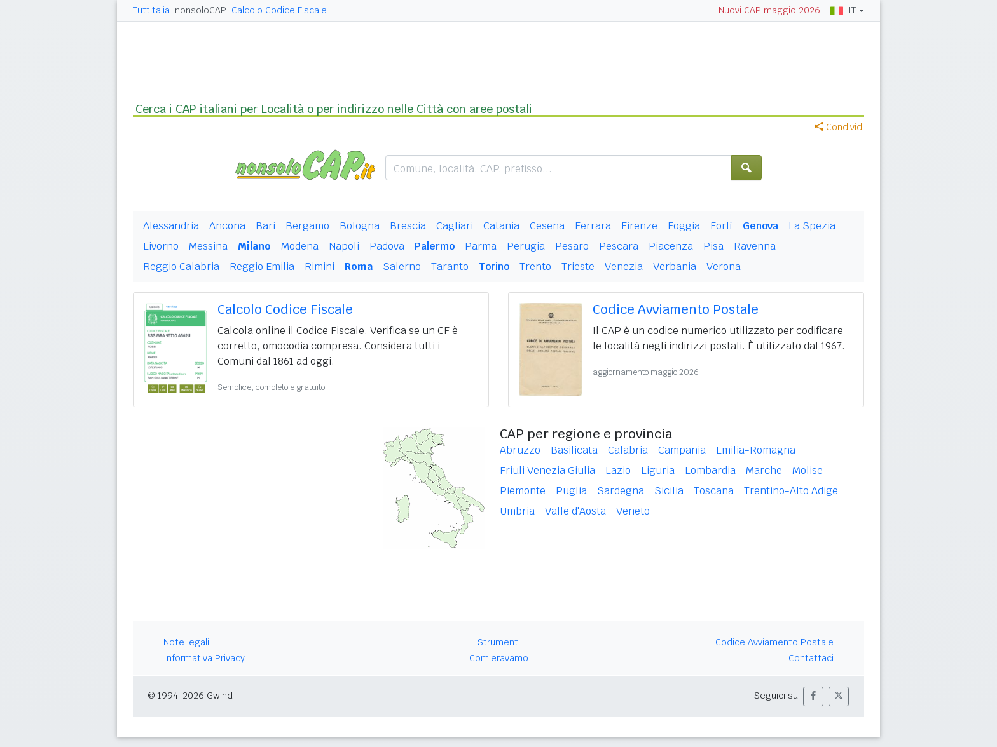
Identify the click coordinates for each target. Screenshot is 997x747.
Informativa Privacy (204, 658)
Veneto (633, 511)
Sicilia (669, 490)
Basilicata (574, 450)
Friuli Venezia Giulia (547, 470)
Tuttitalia (151, 10)
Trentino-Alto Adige (791, 490)
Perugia (526, 246)
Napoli (344, 246)
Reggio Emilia (262, 266)
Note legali (186, 642)
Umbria (517, 511)
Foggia (684, 225)
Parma (481, 246)
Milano (254, 246)
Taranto (450, 266)
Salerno (402, 266)
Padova (386, 246)
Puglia (571, 490)
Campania (682, 450)
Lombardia (710, 470)
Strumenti (499, 642)
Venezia (624, 266)
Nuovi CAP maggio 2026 (769, 10)
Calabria (628, 450)
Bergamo (307, 225)
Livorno (161, 246)
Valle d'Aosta (575, 511)
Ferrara (593, 225)
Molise (807, 470)
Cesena (547, 225)
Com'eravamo (498, 658)
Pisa (713, 246)
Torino (494, 266)
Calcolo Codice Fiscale (279, 10)
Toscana (714, 490)
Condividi (839, 127)
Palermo (435, 246)
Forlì (721, 225)
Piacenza (671, 246)
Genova (760, 225)
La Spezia (811, 225)
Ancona (227, 225)
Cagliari (454, 225)
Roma (359, 266)
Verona (723, 266)
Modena (300, 246)
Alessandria (171, 225)
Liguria (658, 470)
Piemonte (523, 490)
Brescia (408, 225)
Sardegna (620, 490)
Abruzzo (520, 450)
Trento (535, 266)
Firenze (639, 225)
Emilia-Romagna (755, 450)
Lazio (618, 470)
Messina (208, 246)
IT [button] (843, 10)
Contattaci (811, 658)
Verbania (674, 266)
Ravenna (755, 246)
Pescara (618, 246)
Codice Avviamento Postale (676, 309)
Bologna (360, 225)
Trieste (578, 266)
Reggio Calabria (181, 266)
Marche (764, 470)
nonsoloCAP (200, 10)
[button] (813, 696)
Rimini (319, 266)
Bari (265, 225)
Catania (501, 225)
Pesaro (572, 246)
